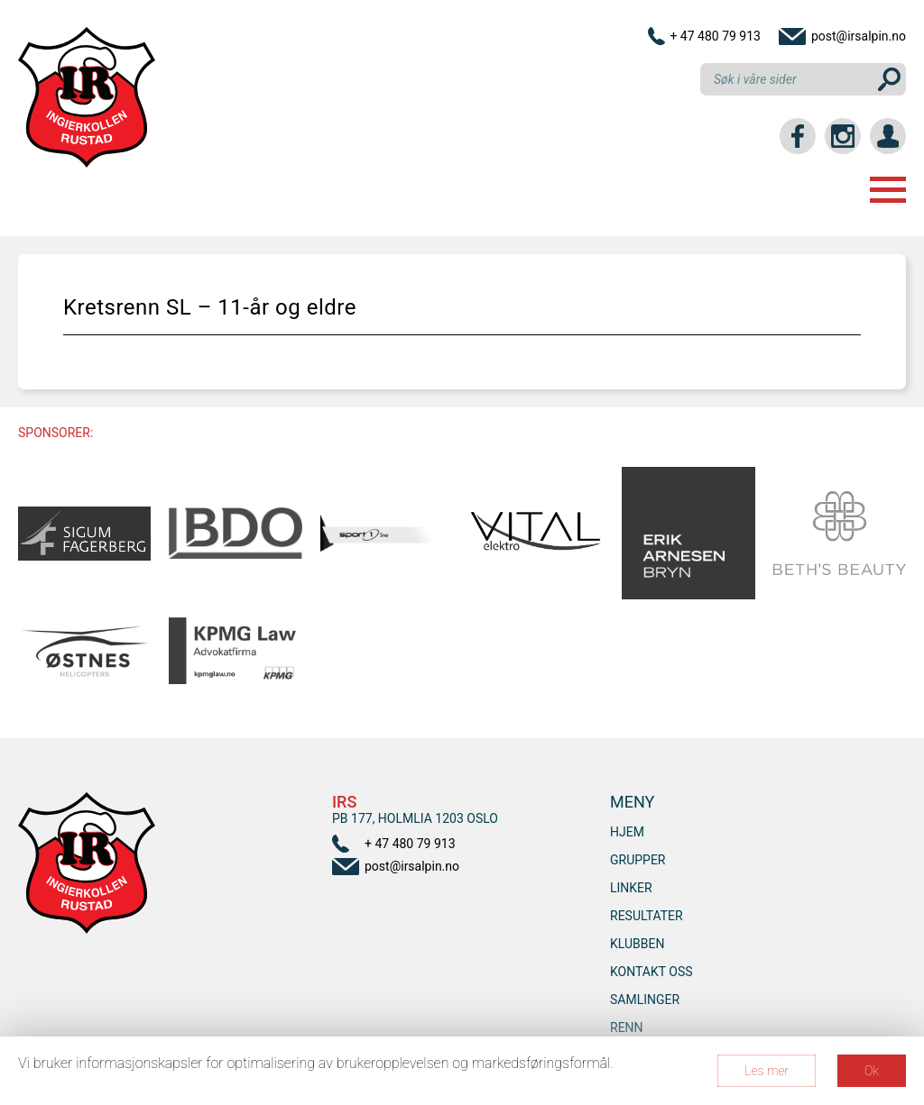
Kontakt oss (651, 971)
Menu (888, 190)
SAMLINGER (644, 999)
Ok (871, 1071)
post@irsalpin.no (858, 36)
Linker (631, 888)
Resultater (646, 916)
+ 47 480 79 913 (715, 36)
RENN (626, 1027)
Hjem (627, 832)
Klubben (637, 943)
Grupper (638, 860)
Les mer (766, 1071)
